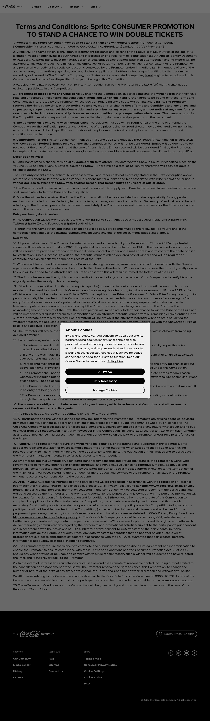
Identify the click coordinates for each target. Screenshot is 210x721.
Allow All (105, 371)
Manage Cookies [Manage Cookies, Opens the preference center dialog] (105, 390)
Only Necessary (105, 380)
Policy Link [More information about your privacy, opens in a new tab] (115, 361)
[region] (105, 360)
